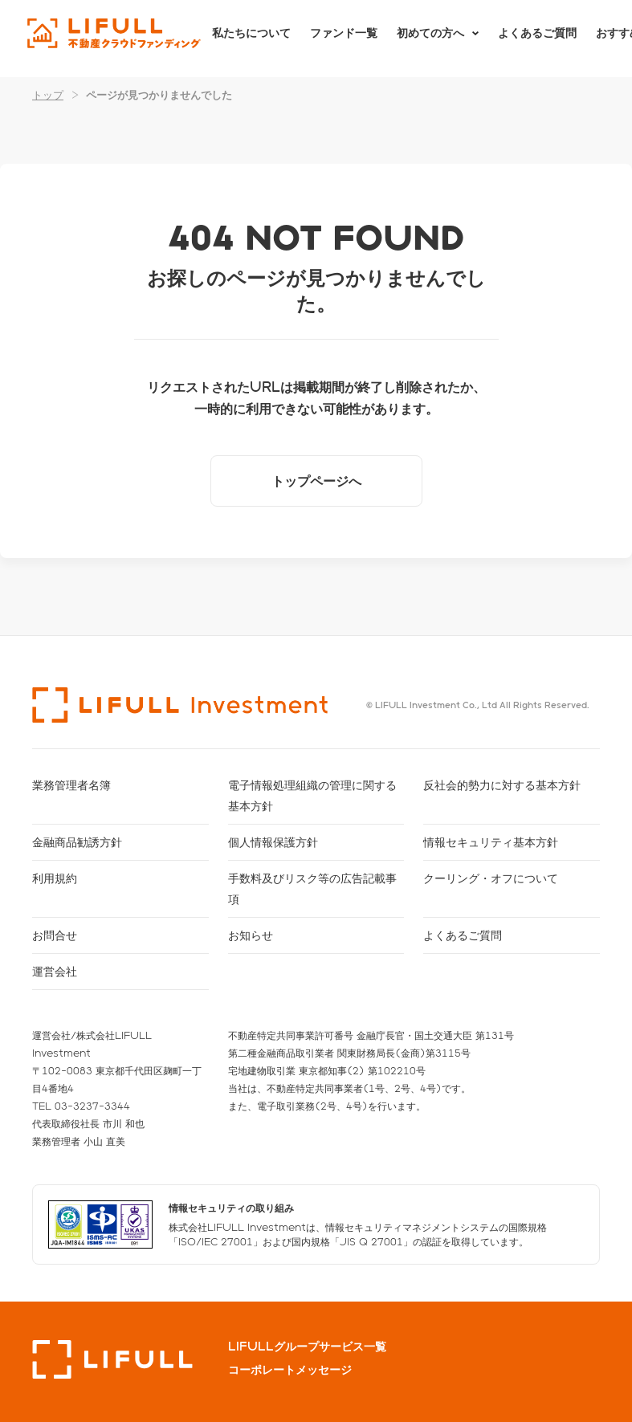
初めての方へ (430, 38)
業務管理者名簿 (71, 785)
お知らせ (250, 935)
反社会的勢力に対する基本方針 (502, 785)
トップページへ (316, 480)
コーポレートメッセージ (290, 1369)
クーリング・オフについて (490, 878)
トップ (47, 94)
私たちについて (251, 38)
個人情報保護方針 (273, 842)
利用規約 (54, 878)
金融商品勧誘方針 (77, 842)
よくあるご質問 (537, 38)
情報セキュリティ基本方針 (490, 842)
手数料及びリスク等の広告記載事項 (312, 888)
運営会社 (54, 971)
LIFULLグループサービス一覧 (307, 1346)
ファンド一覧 (343, 38)
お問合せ (54, 935)
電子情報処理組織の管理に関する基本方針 (312, 795)
